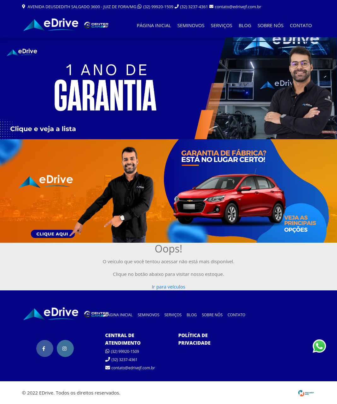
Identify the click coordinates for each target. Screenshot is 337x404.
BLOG (245, 25)
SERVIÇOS (221, 25)
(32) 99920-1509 (155, 6)
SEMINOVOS (191, 25)
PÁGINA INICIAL (154, 25)
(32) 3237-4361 (191, 6)
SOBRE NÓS (270, 25)
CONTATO (301, 25)
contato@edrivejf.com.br (235, 6)
